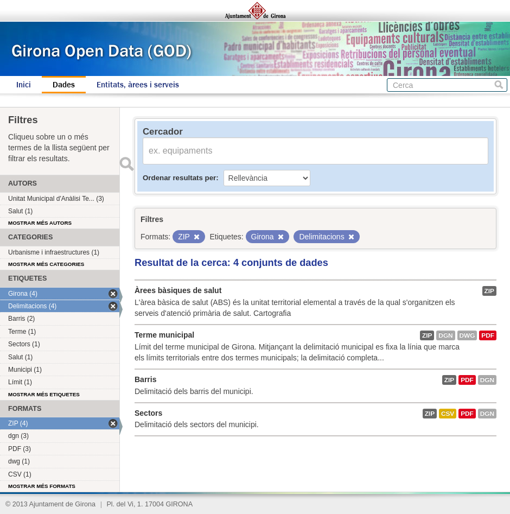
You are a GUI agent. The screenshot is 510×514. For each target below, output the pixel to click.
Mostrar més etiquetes (44, 394)
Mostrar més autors (40, 223)
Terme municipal (164, 335)
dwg (467, 335)
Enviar (126, 164)
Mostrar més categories (46, 264)
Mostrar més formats (41, 486)
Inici (23, 84)
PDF (487, 335)
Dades (64, 84)
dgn (445, 335)
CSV (447, 413)
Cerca (498, 85)
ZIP (489, 291)
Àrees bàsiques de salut (178, 290)
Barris (145, 379)
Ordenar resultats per (179, 178)
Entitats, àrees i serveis (138, 84)
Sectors (148, 413)
